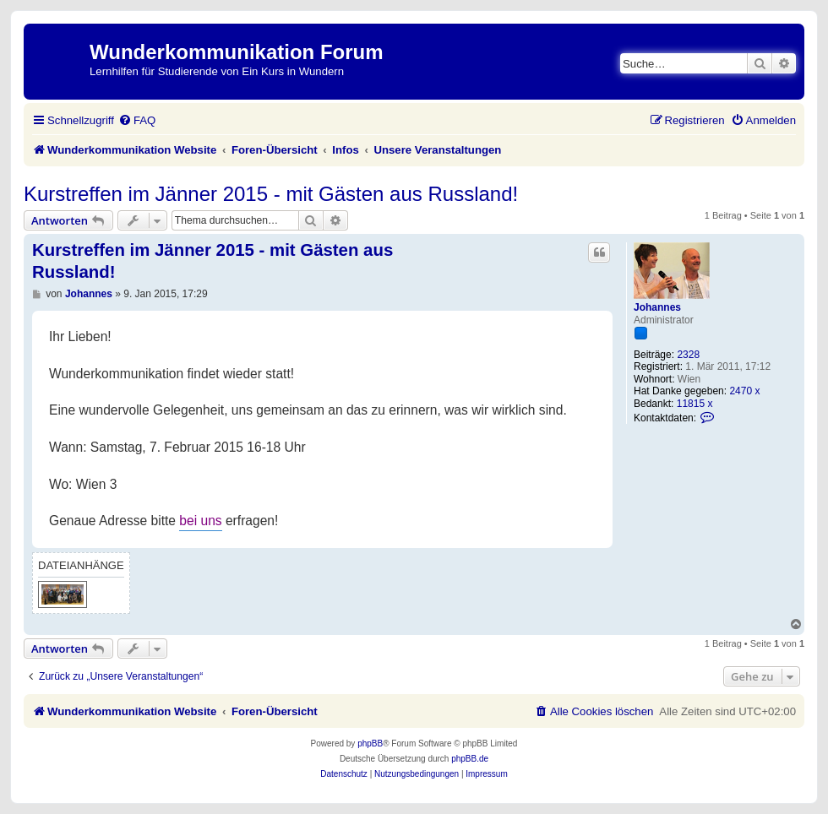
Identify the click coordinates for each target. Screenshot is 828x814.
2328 (688, 355)
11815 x (695, 404)
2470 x (744, 391)
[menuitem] (136, 120)
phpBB (370, 743)
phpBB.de (469, 758)
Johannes (657, 307)
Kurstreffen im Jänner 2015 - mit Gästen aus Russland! (271, 193)
